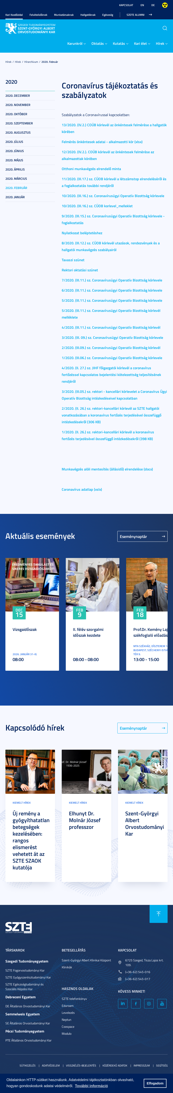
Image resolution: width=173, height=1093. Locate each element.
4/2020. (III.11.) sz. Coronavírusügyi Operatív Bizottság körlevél (111, 327)
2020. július (14, 141)
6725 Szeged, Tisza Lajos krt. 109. (144, 962)
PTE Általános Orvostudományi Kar (28, 1040)
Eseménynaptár (133, 536)
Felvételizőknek (38, 15)
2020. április (15, 169)
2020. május (14, 160)
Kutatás (119, 43)
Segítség (162, 1065)
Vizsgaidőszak (25, 629)
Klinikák (67, 967)
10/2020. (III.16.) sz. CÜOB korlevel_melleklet (97, 205)
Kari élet (140, 43)
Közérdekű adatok (114, 1065)
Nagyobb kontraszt (165, 5)
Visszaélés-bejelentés (81, 1065)
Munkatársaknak (64, 15)
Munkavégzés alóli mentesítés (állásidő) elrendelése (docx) (107, 469)
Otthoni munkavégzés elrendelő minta (91, 168)
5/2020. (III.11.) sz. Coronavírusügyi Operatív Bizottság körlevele (112, 300)
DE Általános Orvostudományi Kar (27, 1006)
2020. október (16, 114)
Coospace (68, 1026)
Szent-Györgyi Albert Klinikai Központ (86, 960)
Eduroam (68, 1005)
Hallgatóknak (88, 15)
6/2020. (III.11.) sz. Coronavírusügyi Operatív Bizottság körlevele (112, 290)
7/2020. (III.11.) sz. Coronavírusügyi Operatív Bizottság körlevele (112, 280)
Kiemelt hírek (22, 803)
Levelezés (68, 1012)
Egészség (107, 15)
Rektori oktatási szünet (80, 269)
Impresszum (142, 1065)
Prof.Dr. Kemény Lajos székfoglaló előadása (152, 632)
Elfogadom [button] (155, 1083)
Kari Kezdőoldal (14, 15)
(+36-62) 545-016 (137, 972)
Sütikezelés (28, 1065)
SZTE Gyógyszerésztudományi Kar (28, 977)
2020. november (17, 105)
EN (142, 5)
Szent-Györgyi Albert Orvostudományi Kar (144, 823)
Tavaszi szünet (73, 259)
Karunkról (74, 43)
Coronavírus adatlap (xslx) (82, 489)
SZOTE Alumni (135, 15)
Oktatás (97, 43)
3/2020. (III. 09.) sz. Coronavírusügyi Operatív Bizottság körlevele (112, 337)
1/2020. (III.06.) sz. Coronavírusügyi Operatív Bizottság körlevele (112, 357)
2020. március (16, 178)
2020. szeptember (19, 123)
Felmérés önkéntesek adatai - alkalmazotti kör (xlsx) (102, 141)
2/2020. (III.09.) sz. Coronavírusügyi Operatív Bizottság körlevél (111, 347)
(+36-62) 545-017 (137, 979)
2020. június (14, 151)
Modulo (66, 1033)
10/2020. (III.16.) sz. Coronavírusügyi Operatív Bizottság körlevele (113, 195)
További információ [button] (91, 1086)
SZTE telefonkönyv (74, 998)
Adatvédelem (51, 1065)
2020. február (49, 62)
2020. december (17, 95)
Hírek (160, 43)
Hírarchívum (31, 62)
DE (153, 5)
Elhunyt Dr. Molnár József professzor (84, 820)
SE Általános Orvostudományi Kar (27, 1023)
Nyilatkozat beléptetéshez (82, 232)
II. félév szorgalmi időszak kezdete (88, 632)
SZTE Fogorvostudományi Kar (25, 970)
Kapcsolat (126, 5)
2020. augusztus (18, 132)
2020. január (15, 197)
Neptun (66, 1019)
